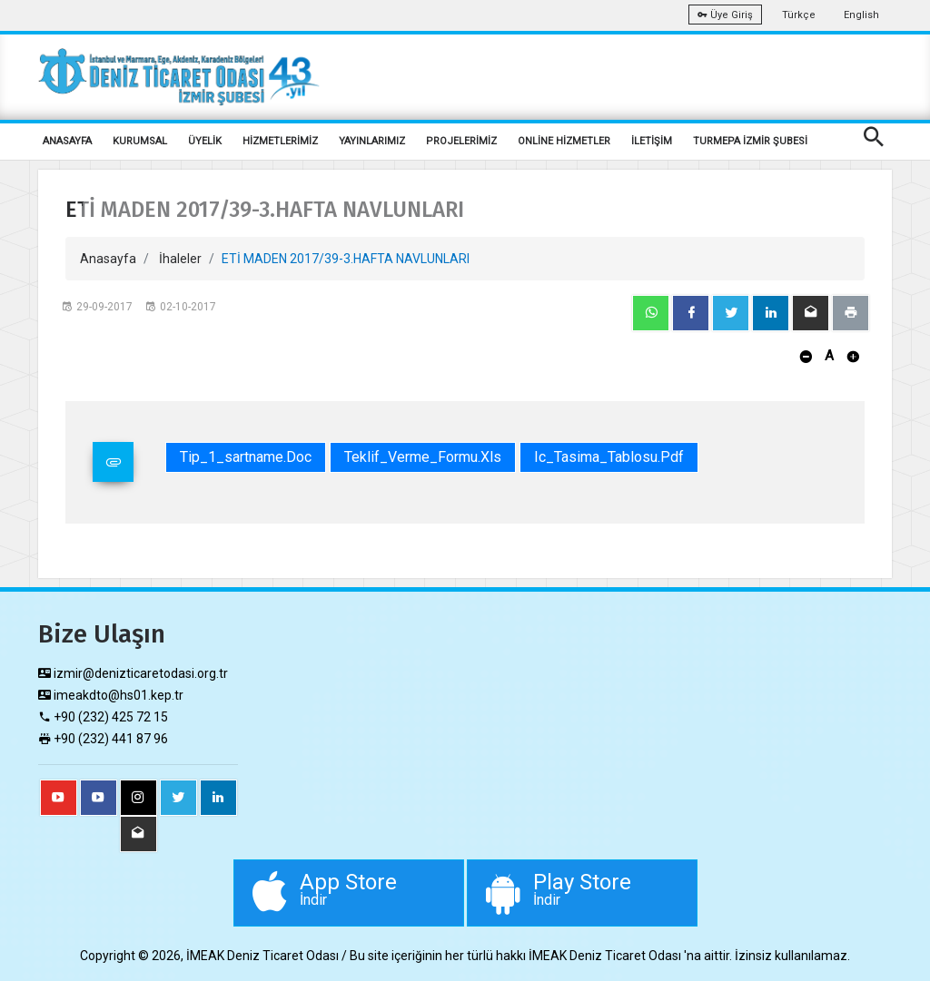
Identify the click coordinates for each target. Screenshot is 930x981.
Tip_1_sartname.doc (246, 457)
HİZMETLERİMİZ (280, 141)
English (861, 15)
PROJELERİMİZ (461, 141)
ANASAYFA (67, 141)
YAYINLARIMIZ (372, 141)
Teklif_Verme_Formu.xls (422, 457)
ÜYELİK (205, 141)
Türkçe (799, 15)
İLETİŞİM (651, 141)
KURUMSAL (140, 141)
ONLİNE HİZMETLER (564, 141)
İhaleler (180, 258)
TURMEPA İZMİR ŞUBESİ (750, 141)
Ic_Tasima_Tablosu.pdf (609, 457)
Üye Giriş (725, 15)
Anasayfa (108, 258)
